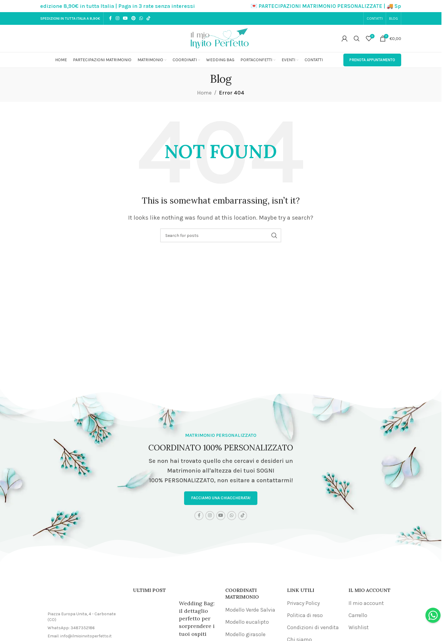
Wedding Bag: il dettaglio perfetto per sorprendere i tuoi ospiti (197, 619)
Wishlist (359, 628)
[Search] (357, 38)
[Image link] (82, 597)
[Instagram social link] (117, 18)
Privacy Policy (303, 604)
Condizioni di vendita (313, 628)
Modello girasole (245, 635)
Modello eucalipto (247, 623)
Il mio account (366, 604)
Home (204, 92)
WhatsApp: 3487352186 (71, 629)
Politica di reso (305, 616)
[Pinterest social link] (133, 18)
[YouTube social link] (125, 18)
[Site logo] (221, 38)
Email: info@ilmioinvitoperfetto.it (80, 636)
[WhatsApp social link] (141, 18)
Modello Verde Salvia (250, 611)
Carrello (358, 616)
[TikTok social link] (148, 18)
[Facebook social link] (110, 18)
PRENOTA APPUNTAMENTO (372, 60)
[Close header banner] (433, 6)
